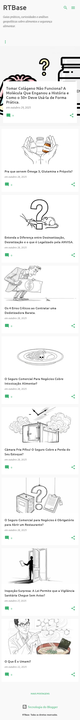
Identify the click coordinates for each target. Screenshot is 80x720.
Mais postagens (40, 693)
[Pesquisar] (65, 7)
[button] (71, 115)
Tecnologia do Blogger (40, 707)
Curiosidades (11, 41)
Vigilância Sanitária (41, 41)
